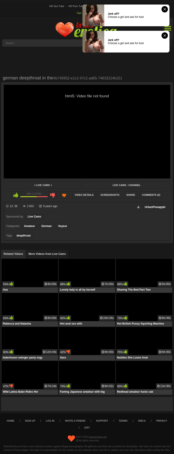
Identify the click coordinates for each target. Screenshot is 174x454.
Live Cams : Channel (126, 185)
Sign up (81, 13)
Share (130, 195)
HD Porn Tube (76, 6)
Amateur (29, 226)
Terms (123, 420)
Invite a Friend (75, 420)
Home (10, 420)
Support (102, 420)
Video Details (84, 195)
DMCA (142, 420)
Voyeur (62, 226)
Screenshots (109, 195)
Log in (50, 420)
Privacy (161, 420)
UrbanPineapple (155, 207)
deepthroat (24, 235)
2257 (87, 427)
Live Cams (43, 185)
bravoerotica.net (97, 436)
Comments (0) (151, 195)
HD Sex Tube (56, 6)
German (46, 226)
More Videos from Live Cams (47, 254)
